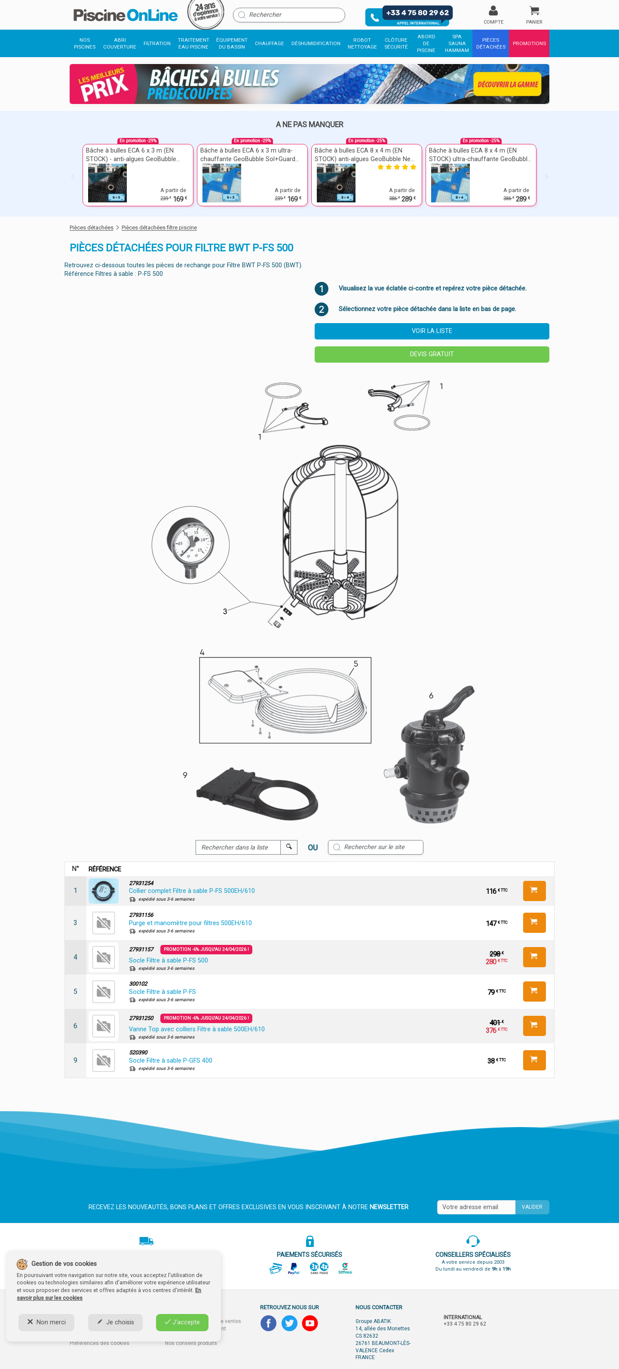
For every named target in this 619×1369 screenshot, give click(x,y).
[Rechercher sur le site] (375, 847)
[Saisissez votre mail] (476, 1207)
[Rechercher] (289, 15)
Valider (532, 1207)
